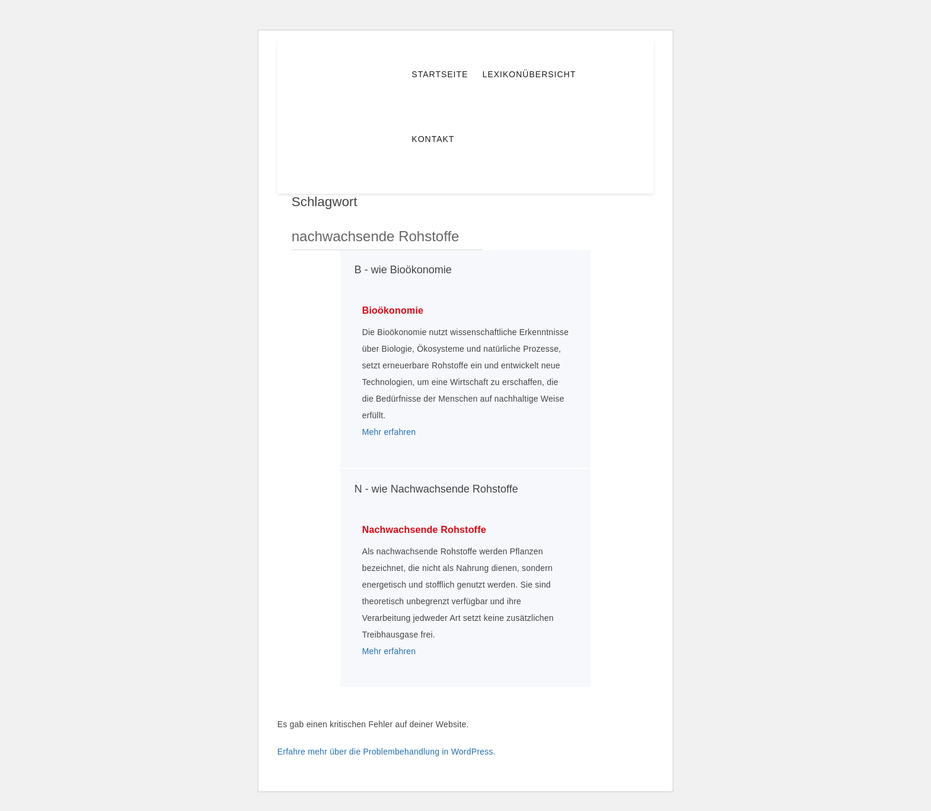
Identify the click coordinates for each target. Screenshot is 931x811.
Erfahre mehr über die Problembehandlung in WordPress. (386, 751)
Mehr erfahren (389, 432)
